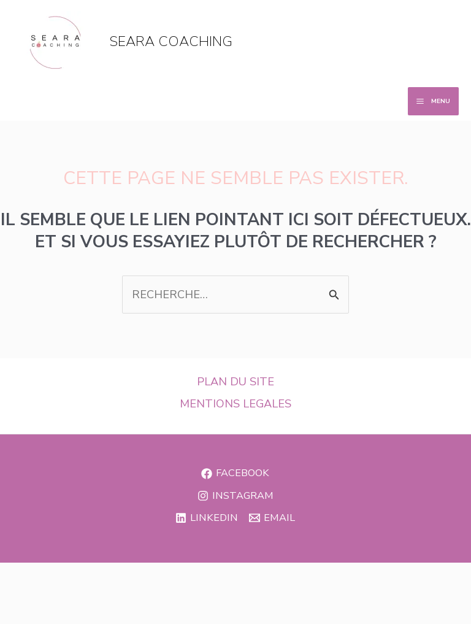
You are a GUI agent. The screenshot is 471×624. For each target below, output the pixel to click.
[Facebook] (235, 474)
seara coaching (170, 41)
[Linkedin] (206, 518)
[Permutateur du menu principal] (433, 101)
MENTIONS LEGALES (235, 403)
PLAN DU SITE (235, 381)
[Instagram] (235, 496)
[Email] (272, 518)
